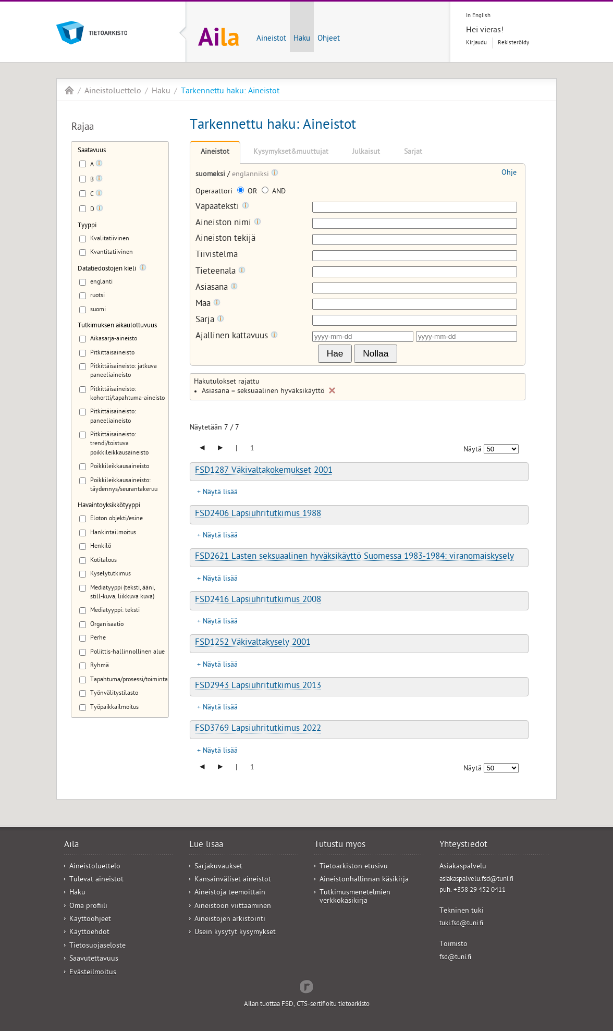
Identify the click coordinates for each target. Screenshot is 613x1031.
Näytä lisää (220, 492)
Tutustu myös (339, 845)
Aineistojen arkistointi (229, 919)
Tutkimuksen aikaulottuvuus (117, 326)
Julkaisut (366, 152)
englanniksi (251, 174)
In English (478, 16)
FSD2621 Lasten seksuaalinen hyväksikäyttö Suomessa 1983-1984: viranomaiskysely (354, 557)
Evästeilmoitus (92, 972)
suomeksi (211, 174)
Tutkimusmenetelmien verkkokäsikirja (355, 897)
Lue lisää (206, 845)
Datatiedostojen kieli (107, 269)
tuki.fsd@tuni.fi (461, 924)
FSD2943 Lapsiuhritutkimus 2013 (258, 686)
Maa (207, 304)
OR (248, 192)
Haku (301, 39)
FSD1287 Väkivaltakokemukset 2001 (264, 471)
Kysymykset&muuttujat (290, 152)
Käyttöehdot (89, 932)
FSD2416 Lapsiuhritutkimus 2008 (258, 600)
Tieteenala (220, 272)
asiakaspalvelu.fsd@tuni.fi (476, 879)
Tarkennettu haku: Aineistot (230, 91)
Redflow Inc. (306, 985)
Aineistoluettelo (112, 91)
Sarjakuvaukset (218, 867)
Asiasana (216, 288)
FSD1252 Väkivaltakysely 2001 (253, 643)
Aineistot (271, 39)
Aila (69, 90)
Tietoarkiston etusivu (354, 867)
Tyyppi (87, 226)
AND (274, 192)
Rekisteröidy (513, 43)
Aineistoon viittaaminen (232, 906)
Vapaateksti (222, 207)
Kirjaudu (476, 43)
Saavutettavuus (93, 959)
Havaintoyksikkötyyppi (109, 506)
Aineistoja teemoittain (229, 893)
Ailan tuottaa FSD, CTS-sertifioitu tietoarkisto (307, 1005)
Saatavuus (92, 151)
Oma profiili (88, 906)
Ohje (509, 173)
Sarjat (413, 152)
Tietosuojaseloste (97, 946)
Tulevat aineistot (96, 880)
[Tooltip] (99, 165)
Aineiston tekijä (225, 239)
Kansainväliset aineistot (232, 880)
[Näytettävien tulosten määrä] (501, 449)
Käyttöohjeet (90, 919)
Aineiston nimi (228, 223)
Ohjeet (328, 39)
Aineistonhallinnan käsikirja (364, 880)
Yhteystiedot (463, 845)
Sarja (209, 320)
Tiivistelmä (216, 255)
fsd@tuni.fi (455, 958)
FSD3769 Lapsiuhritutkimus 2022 (258, 729)
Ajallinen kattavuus (236, 336)
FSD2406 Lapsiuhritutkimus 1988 (258, 514)
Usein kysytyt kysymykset (235, 932)
